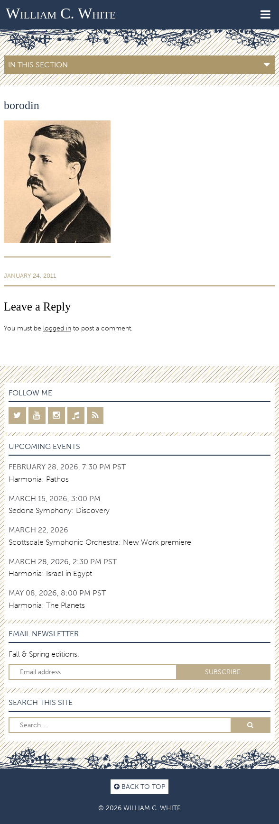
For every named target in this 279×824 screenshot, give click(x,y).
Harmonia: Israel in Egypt (50, 573)
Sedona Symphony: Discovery (59, 510)
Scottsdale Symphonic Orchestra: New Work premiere (100, 542)
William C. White (61, 13)
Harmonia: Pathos (39, 479)
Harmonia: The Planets (47, 605)
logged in (57, 328)
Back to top (139, 786)
